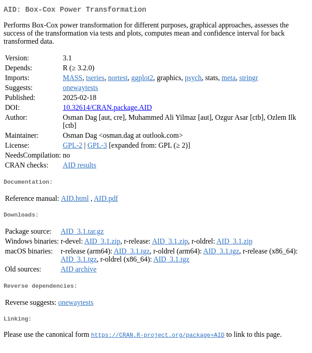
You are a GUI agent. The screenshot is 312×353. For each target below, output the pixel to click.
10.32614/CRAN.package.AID (107, 109)
